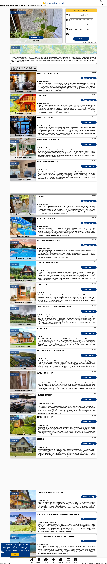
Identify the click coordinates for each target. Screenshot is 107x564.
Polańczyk (14, 75)
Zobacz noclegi (88, 78)
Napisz (105, 563)
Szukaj (81, 39)
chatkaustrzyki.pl (53, 3)
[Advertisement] (53, 474)
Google (27, 544)
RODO (2, 552)
